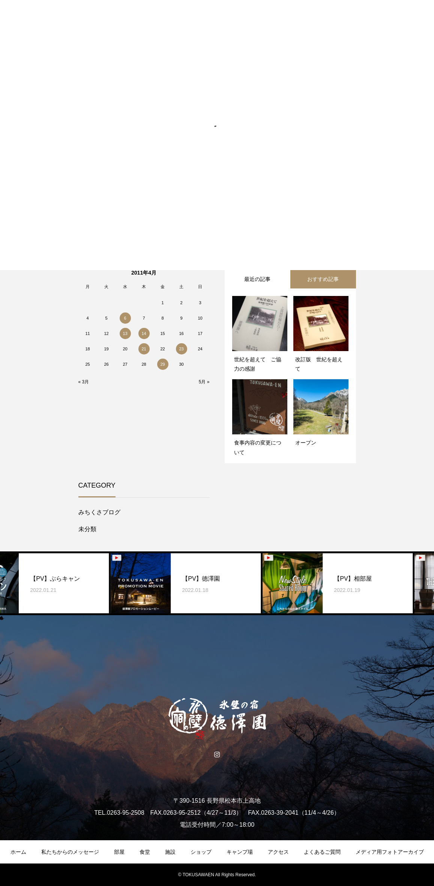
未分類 (87, 529)
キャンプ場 (240, 852)
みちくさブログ (99, 512)
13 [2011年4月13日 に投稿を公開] (125, 333)
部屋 (119, 852)
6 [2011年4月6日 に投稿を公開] (125, 318)
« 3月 (83, 381)
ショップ (201, 852)
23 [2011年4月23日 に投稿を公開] (181, 349)
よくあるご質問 (322, 852)
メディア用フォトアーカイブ (390, 852)
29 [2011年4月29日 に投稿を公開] (162, 364)
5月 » (204, 381)
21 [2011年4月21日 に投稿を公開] (143, 349)
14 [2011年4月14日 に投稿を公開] (143, 333)
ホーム (18, 852)
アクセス (278, 852)
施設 (170, 852)
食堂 (145, 852)
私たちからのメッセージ (70, 852)
